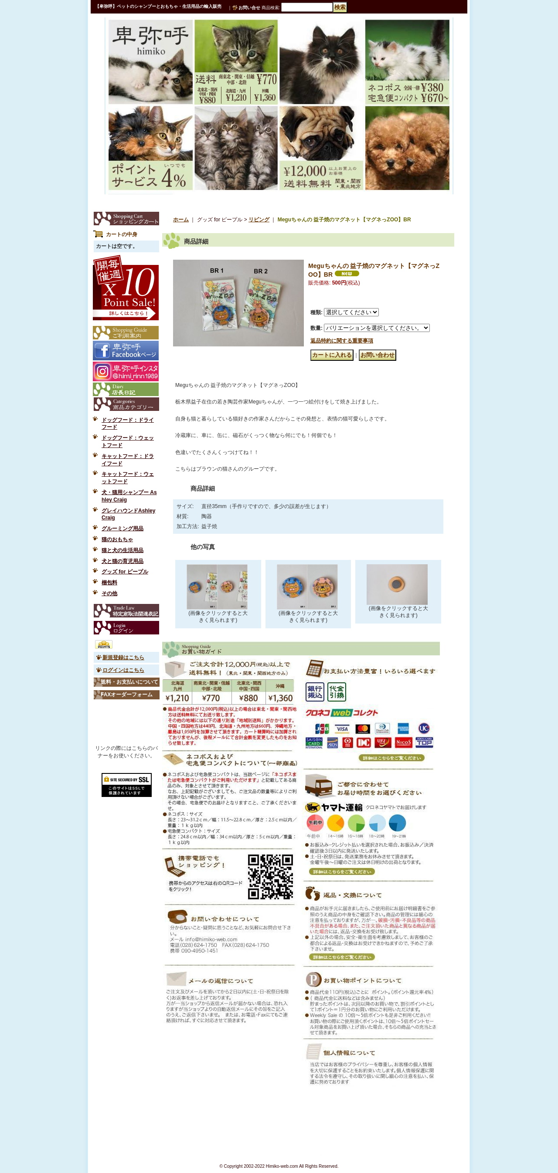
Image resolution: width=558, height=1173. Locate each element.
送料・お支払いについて (129, 682)
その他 (109, 593)
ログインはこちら (123, 670)
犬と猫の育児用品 (122, 561)
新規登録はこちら (123, 657)
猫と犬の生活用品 (122, 550)
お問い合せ (249, 7)
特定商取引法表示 (126, 610)
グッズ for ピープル (125, 572)
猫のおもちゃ (117, 539)
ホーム (181, 220)
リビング (258, 220)
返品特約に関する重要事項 (341, 341)
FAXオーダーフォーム (127, 695)
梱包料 (109, 583)
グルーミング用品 (122, 528)
